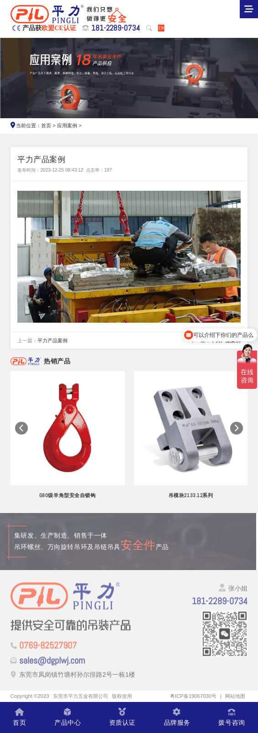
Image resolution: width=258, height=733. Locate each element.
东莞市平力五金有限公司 (80, 696)
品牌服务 (177, 717)
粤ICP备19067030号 (193, 696)
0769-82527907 (48, 649)
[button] (21, 433)
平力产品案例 (52, 340)
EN (161, 28)
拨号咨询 (231, 717)
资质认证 (122, 717)
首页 (46, 125)
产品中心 (67, 717)
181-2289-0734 (115, 27)
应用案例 (67, 125)
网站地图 (235, 696)
